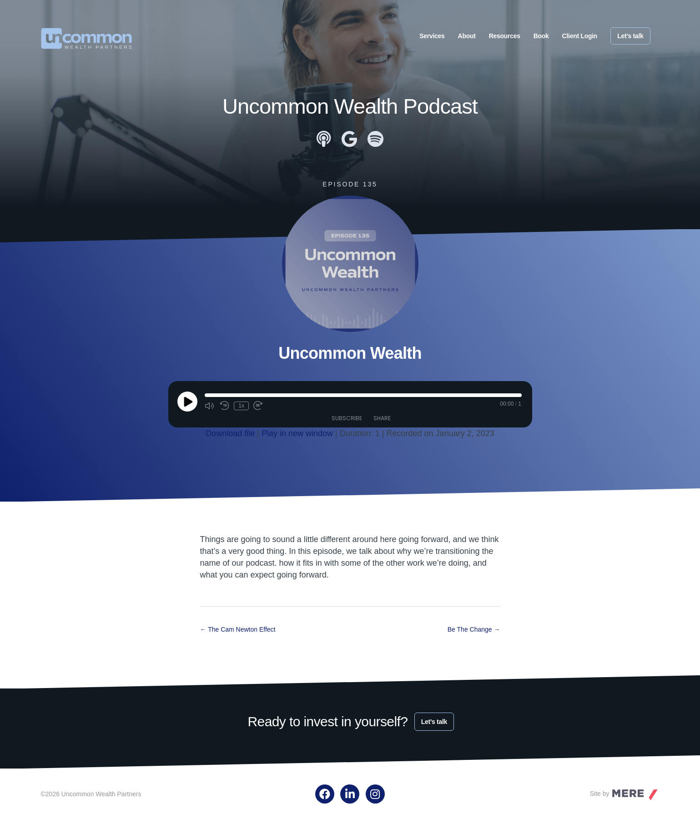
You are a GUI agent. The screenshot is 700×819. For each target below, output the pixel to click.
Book (541, 36)
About (467, 36)
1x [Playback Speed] (241, 405)
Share (382, 418)
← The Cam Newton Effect (238, 629)
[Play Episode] (187, 402)
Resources (504, 36)
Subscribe (347, 418)
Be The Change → (474, 629)
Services (431, 36)
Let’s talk (630, 36)
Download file (230, 433)
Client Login (580, 36)
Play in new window (297, 433)
